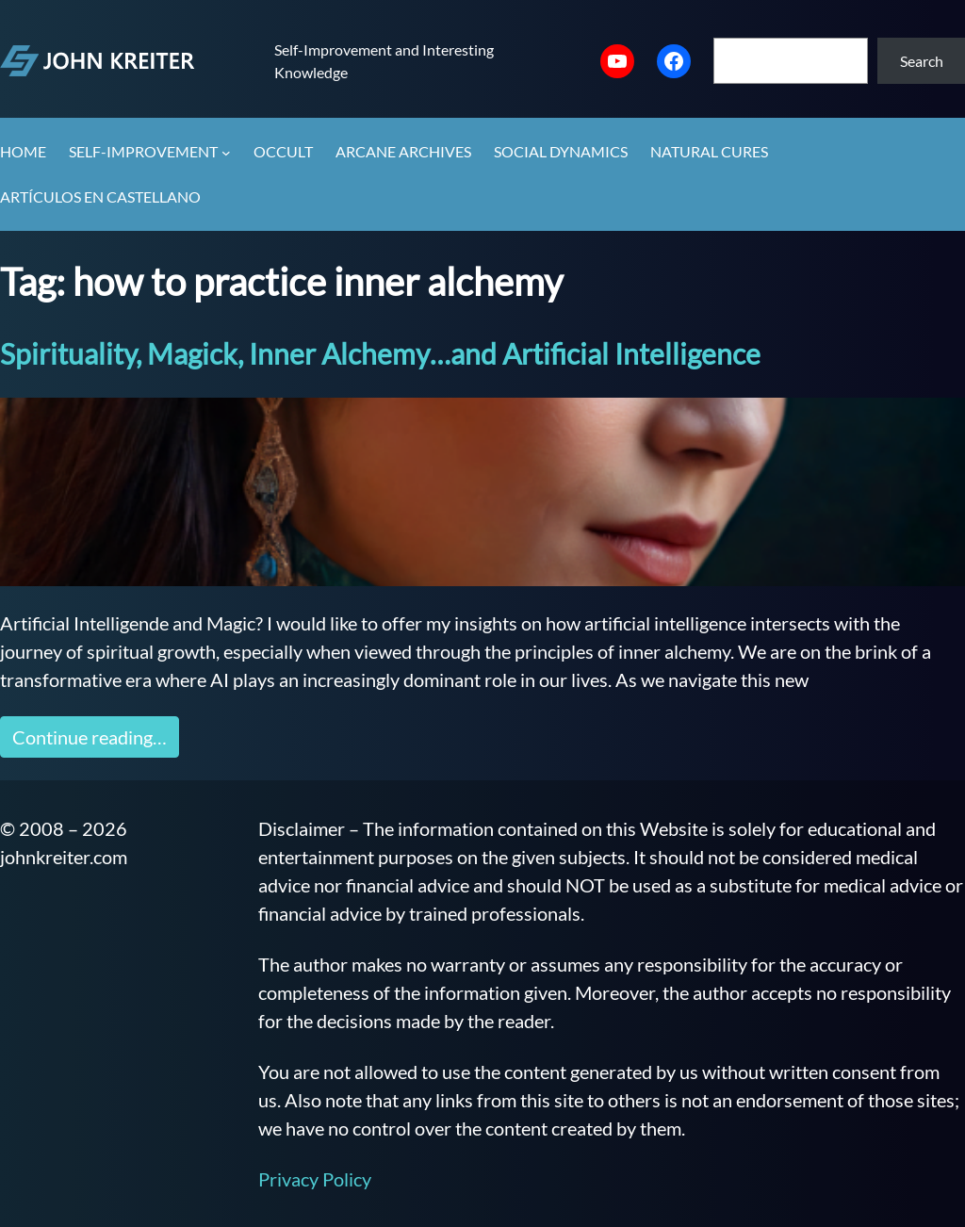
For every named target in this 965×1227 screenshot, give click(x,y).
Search (921, 61)
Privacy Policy (314, 1179)
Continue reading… (89, 737)
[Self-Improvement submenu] (226, 152)
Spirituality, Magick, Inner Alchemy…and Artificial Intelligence (380, 353)
